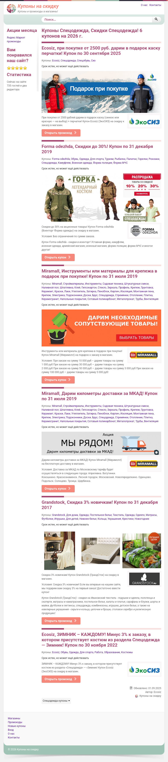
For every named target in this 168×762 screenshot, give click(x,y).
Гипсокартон (89, 287)
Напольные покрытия (73, 299)
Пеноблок (103, 291)
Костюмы (127, 652)
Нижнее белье (88, 518)
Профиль (124, 287)
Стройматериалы (73, 283)
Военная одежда (82, 162)
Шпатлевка (66, 287)
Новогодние (142, 518)
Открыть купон (58, 257)
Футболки (47, 518)
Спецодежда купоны (56, 700)
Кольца (102, 518)
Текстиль (118, 515)
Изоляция (126, 291)
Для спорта (97, 159)
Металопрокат (125, 299)
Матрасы (151, 515)
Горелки (143, 159)
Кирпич (114, 291)
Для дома (72, 515)
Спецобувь (83, 60)
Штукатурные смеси (136, 283)
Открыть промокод (61, 133)
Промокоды (15, 722)
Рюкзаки (154, 159)
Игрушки (59, 518)
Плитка (148, 295)
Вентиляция (151, 299)
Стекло (102, 287)
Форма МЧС (120, 162)
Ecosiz (55, 60)
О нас (144, 5)
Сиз (93, 60)
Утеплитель (78, 291)
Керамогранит (50, 299)
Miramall (57, 283)
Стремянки (122, 295)
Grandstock (58, 515)
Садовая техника (113, 283)
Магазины (14, 718)
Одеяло (140, 515)
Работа (98, 652)
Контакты (155, 5)
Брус (95, 295)
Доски (87, 295)
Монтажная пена (143, 291)
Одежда (84, 159)
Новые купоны (17, 726)
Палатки (131, 159)
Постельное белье (101, 515)
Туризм (109, 159)
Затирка (91, 291)
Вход (11, 729)
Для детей (72, 518)
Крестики (127, 518)
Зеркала (112, 287)
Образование (112, 652)
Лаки (67, 291)
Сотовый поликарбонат (101, 299)
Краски (58, 291)
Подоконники (74, 295)
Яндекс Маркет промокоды (16, 39)
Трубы (139, 299)
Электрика (58, 295)
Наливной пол (50, 287)
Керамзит (47, 291)
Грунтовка (147, 287)
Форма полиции (102, 162)
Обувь (74, 159)
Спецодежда (68, 60)
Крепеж (135, 287)
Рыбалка (120, 159)
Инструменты (93, 283)
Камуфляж (64, 162)
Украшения (114, 518)
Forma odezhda (61, 159)
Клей (77, 287)
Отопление (136, 295)
